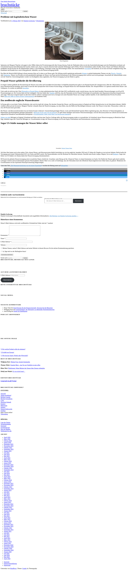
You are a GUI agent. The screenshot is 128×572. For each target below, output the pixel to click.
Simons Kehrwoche (6, 411)
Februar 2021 (8, 543)
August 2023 (8, 492)
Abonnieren (78, 201)
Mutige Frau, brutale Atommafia (20, 364)
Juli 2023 (6, 494)
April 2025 (7, 460)
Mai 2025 (7, 458)
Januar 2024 (7, 484)
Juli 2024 (6, 473)
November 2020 (8, 549)
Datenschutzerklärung (10, 565)
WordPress (13, 570)
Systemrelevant (5, 429)
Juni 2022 (7, 516)
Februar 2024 (8, 482)
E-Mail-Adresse (6, 243)
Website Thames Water (67, 148)
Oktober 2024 (8, 470)
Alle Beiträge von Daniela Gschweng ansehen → (63, 216)
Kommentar (5, 237)
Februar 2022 (8, 523)
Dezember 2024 (8, 466)
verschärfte (88, 68)
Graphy (24, 570)
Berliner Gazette (5, 399)
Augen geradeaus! (6, 397)
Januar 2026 (7, 444)
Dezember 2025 (8, 446)
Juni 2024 (7, 475)
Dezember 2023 (8, 485)
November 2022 (8, 508)
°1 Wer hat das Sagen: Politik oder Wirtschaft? (14, 357)
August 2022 (8, 513)
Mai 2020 (7, 559)
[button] (7, 169)
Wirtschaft (4, 13)
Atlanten (84, 73)
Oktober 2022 (8, 509)
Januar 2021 (7, 545)
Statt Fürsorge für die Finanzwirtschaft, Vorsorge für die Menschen (33, 310)
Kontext (3, 406)
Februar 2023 (8, 502)
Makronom (4, 407)
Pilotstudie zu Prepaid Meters (30, 91)
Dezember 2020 (8, 547)
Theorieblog (4, 416)
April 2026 (7, 439)
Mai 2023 (7, 497)
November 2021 (8, 528)
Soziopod (3, 428)
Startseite (6, 564)
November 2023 (8, 487)
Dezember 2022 (8, 506)
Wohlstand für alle (6, 433)
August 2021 (8, 533)
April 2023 (7, 499)
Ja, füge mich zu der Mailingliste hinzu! (13, 253)
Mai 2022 (7, 518)
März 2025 (7, 461)
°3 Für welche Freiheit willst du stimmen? (13, 351)
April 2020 (7, 561)
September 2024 (8, 472)
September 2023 (8, 490)
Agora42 (3, 395)
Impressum (7, 567)
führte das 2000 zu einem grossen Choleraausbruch (19, 96)
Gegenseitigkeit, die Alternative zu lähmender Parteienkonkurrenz (35, 311)
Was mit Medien (5, 431)
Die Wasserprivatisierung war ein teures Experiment (26, 165)
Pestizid (118, 73)
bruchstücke (10, 4)
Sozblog (3, 413)
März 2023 (7, 501)
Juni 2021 (7, 537)
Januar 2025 (7, 465)
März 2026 (7, 441)
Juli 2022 (6, 514)
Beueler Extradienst (7, 401)
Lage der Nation (5, 424)
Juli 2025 (6, 455)
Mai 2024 (7, 477)
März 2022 (7, 521)
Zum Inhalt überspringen (8, 1)
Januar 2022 (7, 525)
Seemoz (3, 409)
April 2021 (7, 540)
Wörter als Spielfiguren (20, 313)
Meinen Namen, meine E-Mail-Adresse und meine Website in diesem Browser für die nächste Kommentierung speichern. (38, 250)
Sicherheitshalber (6, 426)
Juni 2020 (7, 557)
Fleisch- (113, 73)
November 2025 (8, 448)
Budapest (115, 154)
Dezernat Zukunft (6, 404)
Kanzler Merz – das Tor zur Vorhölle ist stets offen (25, 367)
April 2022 (7, 519)
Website (3, 247)
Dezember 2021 (8, 526)
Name (3, 240)
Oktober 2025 (8, 449)
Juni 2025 (7, 456)
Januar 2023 (7, 504)
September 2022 (8, 511)
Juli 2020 (6, 555)
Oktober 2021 (8, 530)
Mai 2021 (7, 538)
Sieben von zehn (6, 117)
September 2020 (8, 552)
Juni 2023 (7, 496)
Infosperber (64, 165)
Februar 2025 (8, 463)
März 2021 (7, 542)
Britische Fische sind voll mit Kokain (45, 112)
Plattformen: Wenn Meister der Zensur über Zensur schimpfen (26, 370)
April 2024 (7, 478)
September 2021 (8, 531)
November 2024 (8, 468)
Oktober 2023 (8, 489)
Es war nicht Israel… (19, 373)
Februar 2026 (8, 443)
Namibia (52, 93)
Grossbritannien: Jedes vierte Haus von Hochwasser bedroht (51, 114)
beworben (26, 88)
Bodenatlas (7, 75)
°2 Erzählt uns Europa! (7, 354)
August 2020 (8, 554)
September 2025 (8, 451)
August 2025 (8, 453)
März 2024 (7, 480)
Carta (2, 402)
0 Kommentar (40, 21)
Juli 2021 (6, 535)
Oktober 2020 (8, 550)
